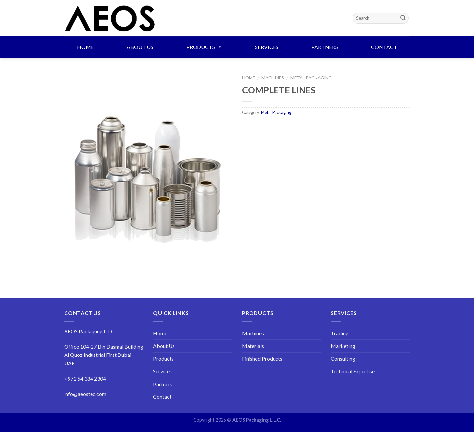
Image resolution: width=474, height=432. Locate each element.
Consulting (343, 358)
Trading (340, 333)
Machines (272, 77)
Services (266, 47)
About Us (140, 47)
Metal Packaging (311, 77)
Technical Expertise (353, 371)
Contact (384, 47)
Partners (324, 47)
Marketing (343, 346)
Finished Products (262, 358)
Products (204, 47)
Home (85, 47)
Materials (253, 346)
